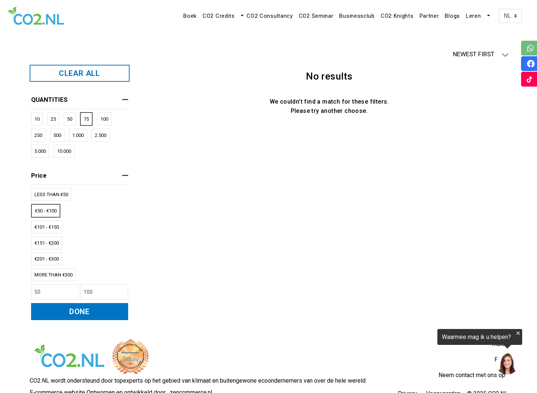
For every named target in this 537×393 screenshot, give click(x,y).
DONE (79, 311)
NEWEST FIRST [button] (480, 54)
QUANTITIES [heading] (79, 99)
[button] (241, 16)
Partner (429, 16)
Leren (473, 16)
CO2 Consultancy (270, 16)
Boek (190, 16)
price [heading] (79, 175)
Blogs (452, 16)
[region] (446, 353)
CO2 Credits (219, 16)
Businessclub (356, 16)
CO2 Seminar (316, 16)
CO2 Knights (397, 16)
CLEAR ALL (79, 73)
